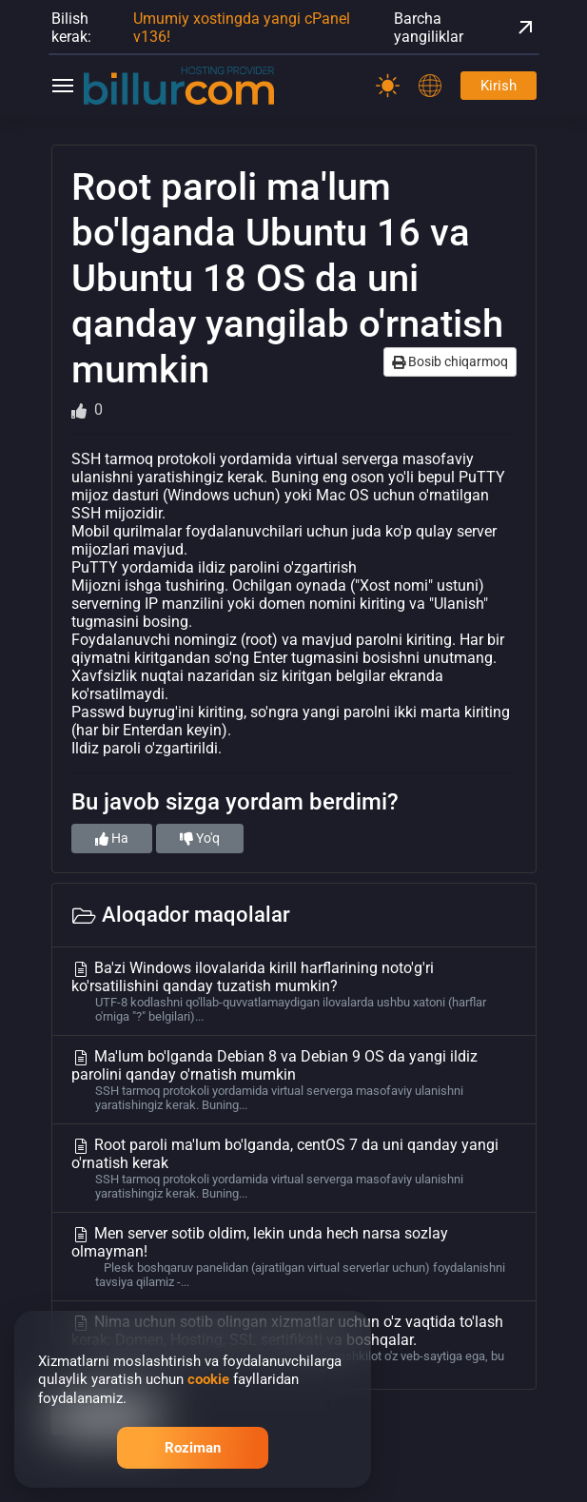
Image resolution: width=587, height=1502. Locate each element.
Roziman (193, 1447)
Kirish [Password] (498, 85)
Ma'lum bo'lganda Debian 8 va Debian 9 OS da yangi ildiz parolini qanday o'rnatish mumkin (294, 1079)
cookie (208, 1379)
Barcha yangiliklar (465, 28)
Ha (111, 838)
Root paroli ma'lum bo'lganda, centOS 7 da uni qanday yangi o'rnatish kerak (294, 1168)
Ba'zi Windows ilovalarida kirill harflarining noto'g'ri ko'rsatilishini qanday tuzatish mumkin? (294, 991)
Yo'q (200, 838)
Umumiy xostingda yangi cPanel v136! (241, 28)
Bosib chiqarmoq (450, 361)
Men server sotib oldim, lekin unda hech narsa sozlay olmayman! (294, 1256)
